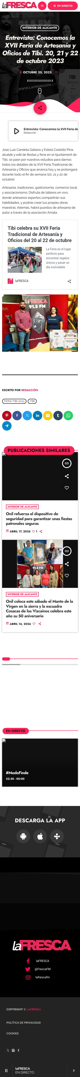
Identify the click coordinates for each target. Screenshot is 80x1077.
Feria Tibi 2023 (14, 401)
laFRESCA (33, 1009)
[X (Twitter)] (8, 1051)
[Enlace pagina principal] (19, 6)
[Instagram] (13, 1051)
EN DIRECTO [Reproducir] (63, 6)
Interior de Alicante (39, 28)
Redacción (29, 390)
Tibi (32, 401)
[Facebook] (18, 1051)
